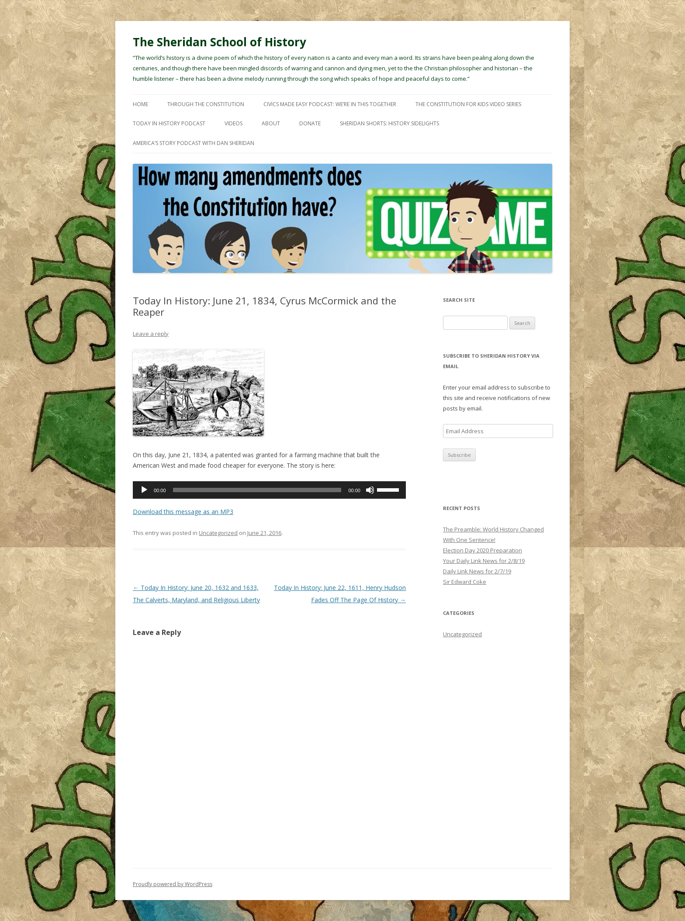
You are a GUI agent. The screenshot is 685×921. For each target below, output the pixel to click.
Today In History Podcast (169, 123)
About (271, 123)
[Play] (144, 490)
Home (140, 104)
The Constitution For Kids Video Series (468, 104)
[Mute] (370, 490)
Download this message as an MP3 (183, 511)
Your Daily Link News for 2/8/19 (484, 561)
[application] (269, 490)
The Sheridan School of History (219, 42)
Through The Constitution (205, 104)
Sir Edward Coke (464, 582)
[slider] (257, 490)
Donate (310, 123)
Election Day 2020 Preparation (482, 550)
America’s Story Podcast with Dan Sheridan (193, 143)
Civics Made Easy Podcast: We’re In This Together (329, 104)
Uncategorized (218, 533)
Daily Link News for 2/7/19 (477, 571)
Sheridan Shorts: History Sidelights (389, 123)
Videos (233, 123)
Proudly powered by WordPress (172, 884)
